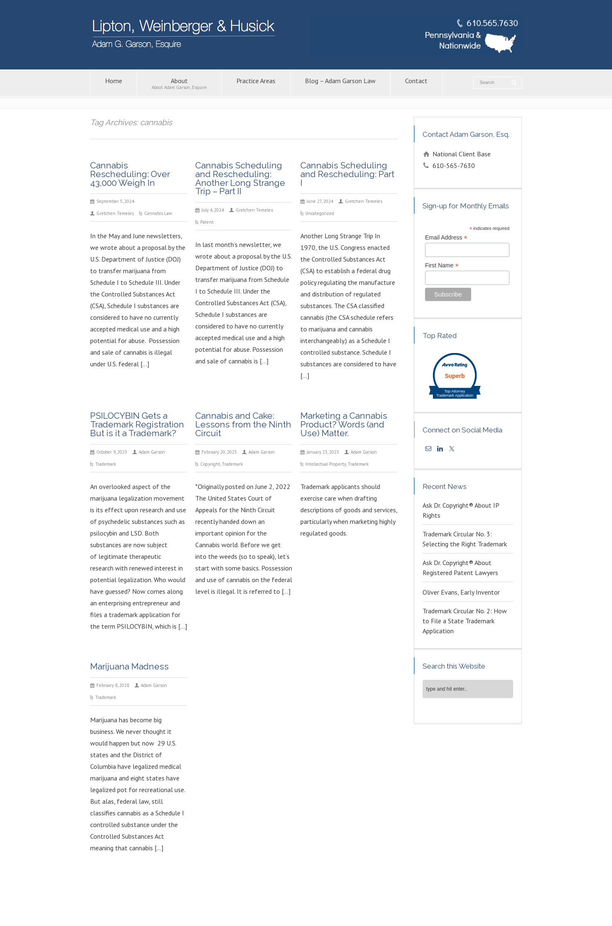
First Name (442, 265)
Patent (207, 222)
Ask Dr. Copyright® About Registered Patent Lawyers (460, 567)
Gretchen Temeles (115, 213)
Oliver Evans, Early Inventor (461, 592)
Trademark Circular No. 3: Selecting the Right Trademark (465, 539)
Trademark (105, 464)
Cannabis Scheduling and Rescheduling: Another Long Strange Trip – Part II (240, 178)
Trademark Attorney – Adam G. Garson (468, 899)
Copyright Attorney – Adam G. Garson (323, 899)
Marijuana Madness (129, 666)
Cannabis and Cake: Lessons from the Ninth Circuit (243, 424)
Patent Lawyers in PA (394, 899)
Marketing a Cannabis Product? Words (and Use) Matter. (343, 424)
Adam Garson (152, 452)
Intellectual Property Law (246, 899)
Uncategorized (319, 213)
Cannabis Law (158, 213)
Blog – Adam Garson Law (340, 83)
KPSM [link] (446, 908)
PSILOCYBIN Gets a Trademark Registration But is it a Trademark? (137, 424)
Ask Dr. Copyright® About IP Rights (461, 510)
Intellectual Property (325, 464)
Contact (416, 83)
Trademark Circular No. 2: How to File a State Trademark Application (465, 621)
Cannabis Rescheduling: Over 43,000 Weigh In (130, 174)
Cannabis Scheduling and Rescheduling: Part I (347, 174)
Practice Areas (255, 83)
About (179, 83)
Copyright (210, 464)
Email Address (446, 238)
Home (113, 83)
